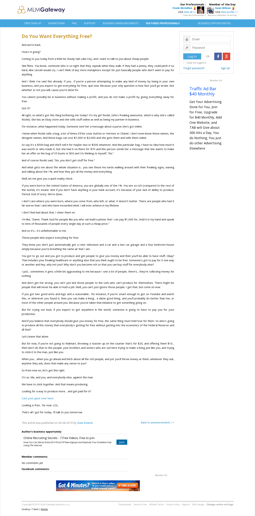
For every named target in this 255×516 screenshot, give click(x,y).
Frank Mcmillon (182, 8)
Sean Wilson (223, 8)
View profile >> (229, 12)
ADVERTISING (56, 23)
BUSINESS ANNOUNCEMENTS (121, 23)
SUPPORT (90, 23)
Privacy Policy (173, 504)
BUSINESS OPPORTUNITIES (214, 23)
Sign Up (225, 68)
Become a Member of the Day (222, 15)
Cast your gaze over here (37, 398)
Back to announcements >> (157, 422)
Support (186, 504)
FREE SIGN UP (32, 23)
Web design (198, 504)
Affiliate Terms (156, 504)
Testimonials (124, 504)
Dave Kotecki (85, 423)
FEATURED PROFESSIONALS (163, 23)
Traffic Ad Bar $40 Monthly (203, 91)
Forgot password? (193, 68)
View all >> (190, 12)
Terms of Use (140, 504)
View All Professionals (193, 15)
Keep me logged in (196, 62)
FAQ (74, 23)
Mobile (44, 509)
